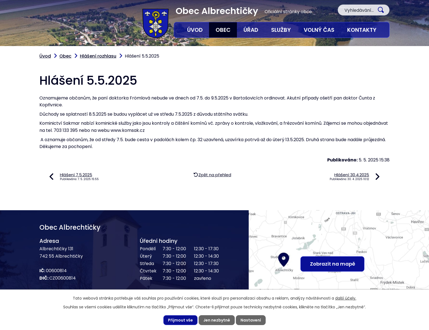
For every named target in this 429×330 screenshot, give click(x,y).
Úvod (195, 30)
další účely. (345, 298)
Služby (281, 30)
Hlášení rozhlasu (98, 56)
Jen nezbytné (216, 320)
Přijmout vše (180, 320)
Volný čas (319, 30)
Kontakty (361, 30)
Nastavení (250, 320)
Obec (223, 30)
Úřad (251, 30)
